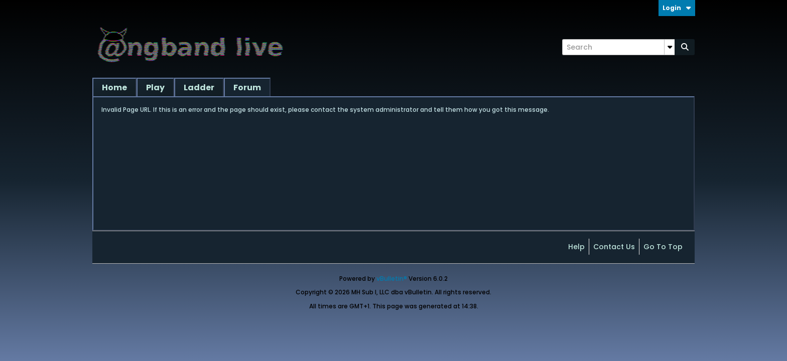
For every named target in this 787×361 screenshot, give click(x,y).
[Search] (618, 47)
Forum (247, 87)
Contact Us (614, 247)
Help (576, 247)
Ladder (199, 87)
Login (677, 8)
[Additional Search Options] (669, 47)
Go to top (663, 247)
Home (114, 87)
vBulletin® (391, 278)
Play (155, 87)
